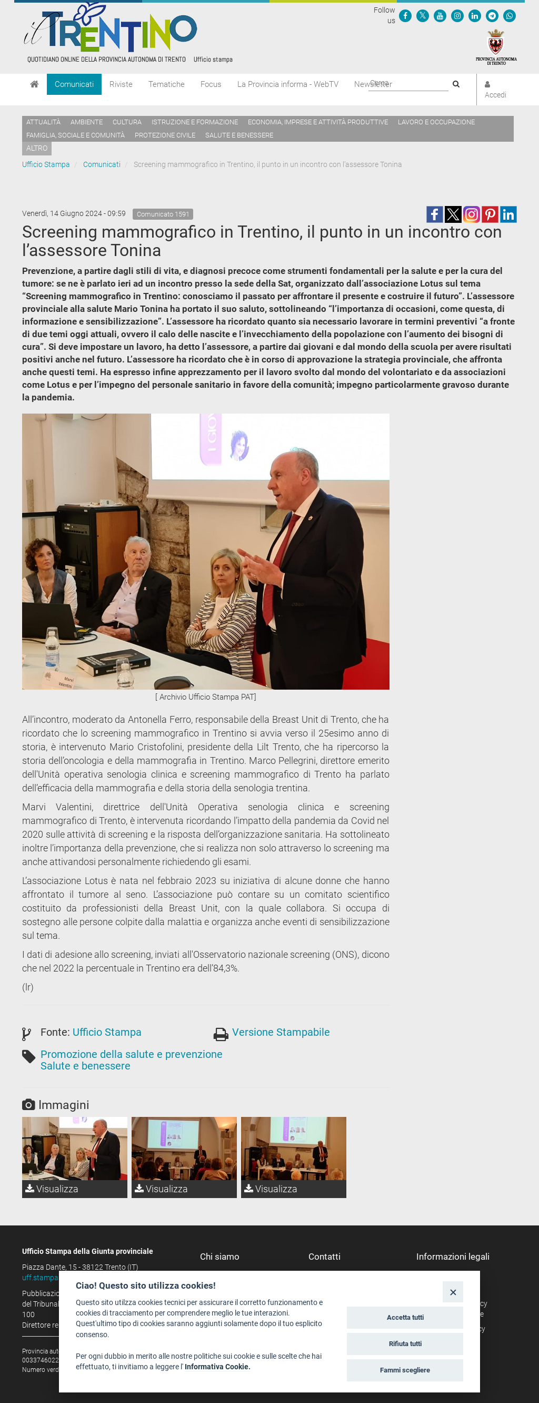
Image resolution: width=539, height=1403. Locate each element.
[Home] (34, 84)
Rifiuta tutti (405, 1344)
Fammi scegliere (405, 1370)
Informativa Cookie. (218, 1366)
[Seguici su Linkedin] (474, 15)
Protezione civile (165, 135)
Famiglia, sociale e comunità (75, 135)
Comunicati (74, 84)
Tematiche (166, 84)
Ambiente (87, 122)
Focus (211, 84)
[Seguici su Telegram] (492, 15)
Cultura (127, 122)
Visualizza (51, 1188)
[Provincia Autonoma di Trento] (496, 46)
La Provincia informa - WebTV (287, 84)
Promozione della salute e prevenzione (132, 1054)
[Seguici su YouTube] (440, 15)
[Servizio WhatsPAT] (509, 15)
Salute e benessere (239, 135)
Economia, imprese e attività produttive (318, 122)
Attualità (43, 122)
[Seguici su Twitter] (422, 15)
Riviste (121, 84)
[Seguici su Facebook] (405, 15)
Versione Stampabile (281, 1032)
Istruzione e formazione (195, 122)
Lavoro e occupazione (436, 122)
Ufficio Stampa (46, 164)
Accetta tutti (405, 1317)
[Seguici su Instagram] (457, 15)
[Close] (453, 1291)
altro (36, 148)
